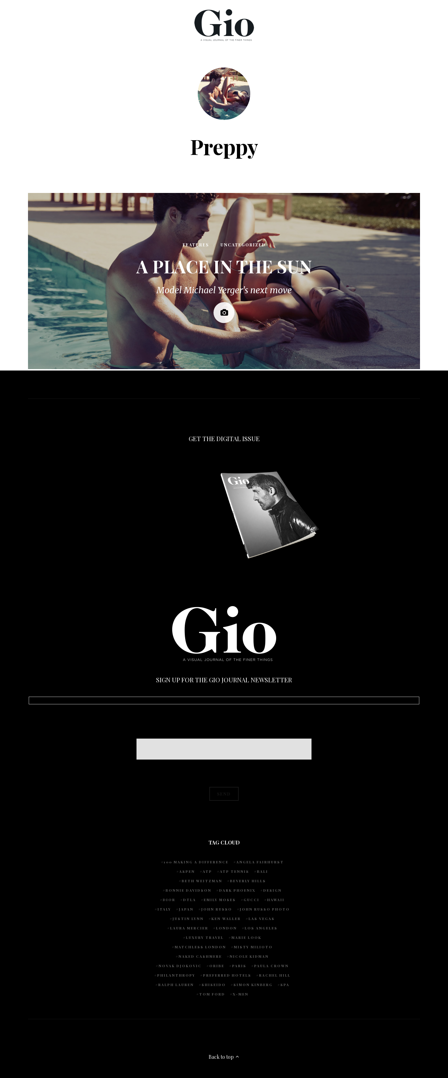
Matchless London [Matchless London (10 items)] (200, 946)
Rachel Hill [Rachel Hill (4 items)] (274, 975)
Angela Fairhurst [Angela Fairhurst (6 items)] (260, 862)
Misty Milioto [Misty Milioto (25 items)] (253, 946)
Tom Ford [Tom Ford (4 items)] (212, 994)
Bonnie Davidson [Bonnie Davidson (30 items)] (188, 890)
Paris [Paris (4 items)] (239, 965)
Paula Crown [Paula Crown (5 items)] (271, 965)
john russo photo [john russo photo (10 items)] (265, 909)
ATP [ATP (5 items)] (207, 871)
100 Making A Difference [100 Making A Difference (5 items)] (196, 862)
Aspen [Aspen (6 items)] (187, 871)
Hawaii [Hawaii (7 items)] (276, 899)
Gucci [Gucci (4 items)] (251, 899)
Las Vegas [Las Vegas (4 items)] (261, 918)
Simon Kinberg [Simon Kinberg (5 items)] (253, 984)
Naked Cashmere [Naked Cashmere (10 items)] (200, 956)
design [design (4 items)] (272, 890)
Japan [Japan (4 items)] (186, 909)
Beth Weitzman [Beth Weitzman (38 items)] (202, 880)
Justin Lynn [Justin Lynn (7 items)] (188, 918)
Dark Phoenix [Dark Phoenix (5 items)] (237, 890)
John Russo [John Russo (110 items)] (216, 909)
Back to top (224, 1057)
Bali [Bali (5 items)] (262, 871)
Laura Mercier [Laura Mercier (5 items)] (189, 928)
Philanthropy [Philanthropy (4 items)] (176, 975)
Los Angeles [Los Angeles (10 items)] (261, 928)
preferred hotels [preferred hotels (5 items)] (227, 975)
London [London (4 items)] (226, 928)
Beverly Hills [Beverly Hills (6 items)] (248, 880)
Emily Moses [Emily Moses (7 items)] (220, 899)
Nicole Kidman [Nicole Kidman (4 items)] (249, 956)
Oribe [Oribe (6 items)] (216, 965)
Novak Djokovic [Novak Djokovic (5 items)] (180, 965)
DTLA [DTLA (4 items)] (189, 899)
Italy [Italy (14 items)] (164, 909)
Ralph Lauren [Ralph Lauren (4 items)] (176, 984)
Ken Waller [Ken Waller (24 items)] (226, 918)
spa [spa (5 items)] (284, 984)
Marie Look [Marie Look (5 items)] (246, 937)
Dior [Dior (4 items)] (169, 899)
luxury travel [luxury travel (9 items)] (205, 937)
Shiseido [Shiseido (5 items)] (214, 984)
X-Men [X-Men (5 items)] (240, 994)
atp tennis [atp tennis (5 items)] (234, 871)
